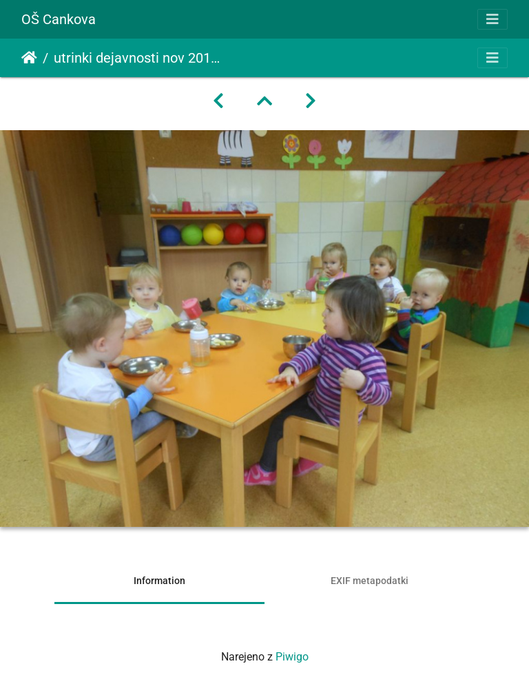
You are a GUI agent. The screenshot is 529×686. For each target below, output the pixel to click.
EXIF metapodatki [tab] (369, 580)
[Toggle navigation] (492, 19)
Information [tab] (159, 580)
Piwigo (292, 656)
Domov (29, 58)
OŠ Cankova (58, 19)
